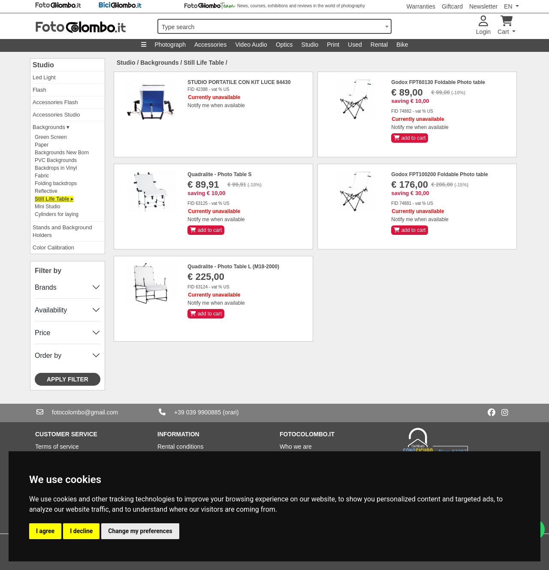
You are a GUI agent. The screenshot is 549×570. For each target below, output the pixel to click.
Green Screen (51, 137)
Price (42, 332)
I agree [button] (45, 531)
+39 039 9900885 (197, 412)
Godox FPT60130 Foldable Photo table (438, 82)
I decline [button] (81, 531)
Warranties (421, 6)
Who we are (296, 446)
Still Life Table (204, 62)
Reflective (46, 191)
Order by (48, 355)
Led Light (44, 77)
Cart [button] (505, 25)
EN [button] (509, 6)
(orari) (230, 412)
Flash (39, 90)
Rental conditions (180, 446)
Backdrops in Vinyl (56, 168)
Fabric (42, 176)
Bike (402, 44)
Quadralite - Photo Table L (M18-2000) (233, 267)
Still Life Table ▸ (54, 199)
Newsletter (483, 6)
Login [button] (483, 25)
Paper (41, 145)
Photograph (170, 44)
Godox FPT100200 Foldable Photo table (439, 174)
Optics (284, 44)
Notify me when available (215, 105)
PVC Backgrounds (56, 160)
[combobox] (274, 26)
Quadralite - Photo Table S (219, 174)
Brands (46, 287)
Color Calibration (53, 247)
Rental (379, 44)
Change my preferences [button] (140, 531)
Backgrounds (159, 62)
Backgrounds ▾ (51, 127)
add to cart (409, 138)
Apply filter (67, 379)
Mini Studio (47, 207)
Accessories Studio (56, 114)
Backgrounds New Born (62, 153)
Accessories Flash (55, 102)
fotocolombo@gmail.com (85, 412)
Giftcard (452, 6)
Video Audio (251, 44)
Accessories (210, 44)
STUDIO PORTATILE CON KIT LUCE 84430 (238, 82)
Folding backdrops (56, 183)
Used (355, 44)
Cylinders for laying (56, 214)
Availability (51, 310)
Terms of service (57, 446)
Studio (310, 44)
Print (333, 44)
